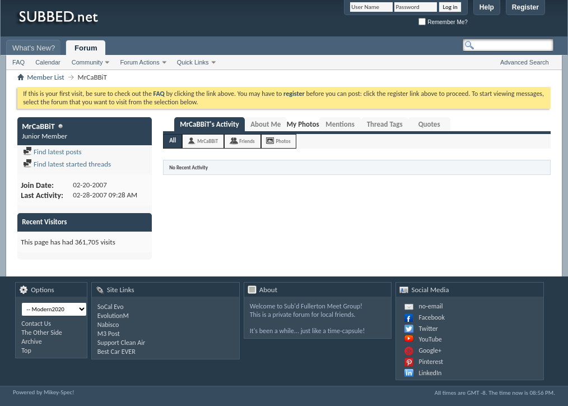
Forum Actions (139, 62)
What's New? (33, 48)
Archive (31, 341)
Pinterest (430, 362)
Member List (45, 77)
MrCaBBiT (207, 141)
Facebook (431, 317)
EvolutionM (113, 316)
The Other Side (41, 332)
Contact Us (36, 323)
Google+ (429, 350)
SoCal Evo (110, 307)
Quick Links (193, 62)
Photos (283, 141)
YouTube (429, 339)
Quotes (429, 124)
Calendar (47, 62)
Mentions (340, 124)
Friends (246, 141)
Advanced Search (524, 62)
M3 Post (108, 334)
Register (525, 7)
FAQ (18, 62)
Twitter (427, 329)
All (172, 140)
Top (26, 350)
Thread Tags (385, 124)
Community (87, 62)
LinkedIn (429, 373)
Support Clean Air (121, 343)
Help (486, 7)
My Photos (303, 124)
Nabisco (108, 325)
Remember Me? (442, 22)
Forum (86, 48)
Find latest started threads (67, 164)
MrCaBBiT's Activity (209, 124)
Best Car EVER (116, 352)
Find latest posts (52, 151)
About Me (265, 124)
